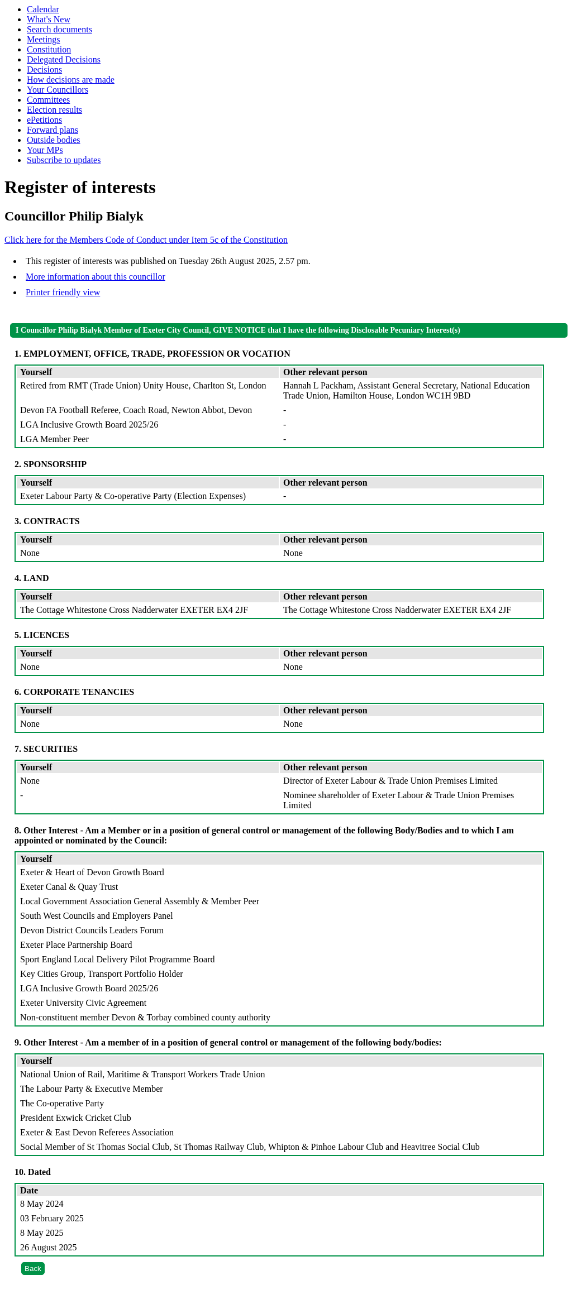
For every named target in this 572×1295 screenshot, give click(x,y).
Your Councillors (57, 89)
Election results (54, 109)
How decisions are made (71, 79)
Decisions (44, 69)
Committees (48, 99)
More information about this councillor (95, 276)
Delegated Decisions (64, 59)
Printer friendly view (63, 292)
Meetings (43, 39)
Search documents (59, 29)
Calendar (43, 9)
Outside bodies (53, 140)
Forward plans (52, 130)
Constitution (49, 49)
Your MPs (45, 150)
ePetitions (44, 119)
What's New (48, 19)
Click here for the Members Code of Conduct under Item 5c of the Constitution (146, 239)
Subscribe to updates (64, 160)
